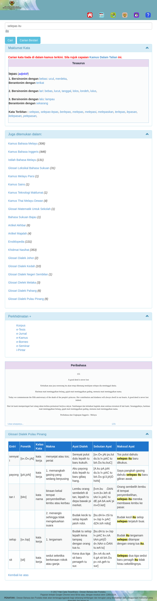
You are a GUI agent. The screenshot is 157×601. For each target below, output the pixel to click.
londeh (84, 91)
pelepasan (30, 116)
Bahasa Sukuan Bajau (22, 217)
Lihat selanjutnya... (16, 424)
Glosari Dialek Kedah (21, 266)
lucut (57, 91)
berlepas (65, 111)
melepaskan (105, 111)
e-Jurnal (21, 333)
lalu (41, 99)
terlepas (120, 111)
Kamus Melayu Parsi (21, 176)
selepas (34, 111)
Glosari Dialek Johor (21, 258)
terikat (40, 82)
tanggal (66, 91)
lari (41, 91)
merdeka (61, 78)
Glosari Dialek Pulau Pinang (26, 298)
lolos (76, 91)
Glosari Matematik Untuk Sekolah (29, 209)
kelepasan (15, 116)
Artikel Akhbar (17, 225)
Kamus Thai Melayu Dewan (25, 200)
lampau (50, 99)
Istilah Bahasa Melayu (22, 159)
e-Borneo (22, 341)
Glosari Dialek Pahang (22, 290)
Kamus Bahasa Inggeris (23, 151)
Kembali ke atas (18, 575)
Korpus (20, 325)
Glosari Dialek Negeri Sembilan (28, 274)
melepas (78, 111)
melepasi (90, 111)
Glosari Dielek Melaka (22, 282)
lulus (93, 91)
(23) (114, 424)
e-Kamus (22, 337)
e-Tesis (20, 329)
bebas (43, 78)
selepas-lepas (49, 111)
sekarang (42, 103)
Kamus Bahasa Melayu (23, 143)
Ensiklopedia (16, 241)
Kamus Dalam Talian (103, 57)
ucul (51, 78)
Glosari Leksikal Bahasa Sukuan (28, 168)
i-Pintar (20, 350)
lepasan (132, 111)
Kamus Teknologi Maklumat (25, 192)
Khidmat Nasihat (18, 249)
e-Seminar (23, 346)
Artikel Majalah (17, 233)
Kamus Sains (16, 184)
